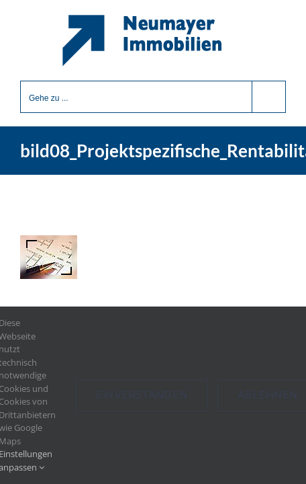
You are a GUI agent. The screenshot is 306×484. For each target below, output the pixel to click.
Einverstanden (141, 394)
